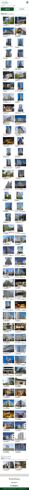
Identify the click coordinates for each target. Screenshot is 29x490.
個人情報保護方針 (14, 485)
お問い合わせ (14, 482)
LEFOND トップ (4, 5)
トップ (14, 475)
